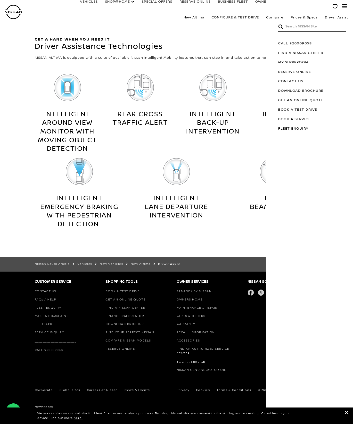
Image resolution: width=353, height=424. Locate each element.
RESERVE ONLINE (178, 6)
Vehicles (72, 6)
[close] (346, 413)
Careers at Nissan (102, 390)
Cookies (203, 390)
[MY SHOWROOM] (335, 7)
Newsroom (44, 407)
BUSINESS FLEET (216, 6)
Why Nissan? (307, 6)
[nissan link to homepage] (13, 12)
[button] (344, 6)
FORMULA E (276, 6)
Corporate (44, 390)
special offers (140, 6)
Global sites (69, 390)
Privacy (183, 390)
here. (78, 418)
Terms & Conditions (234, 390)
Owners (246, 6)
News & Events (137, 390)
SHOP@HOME (100, 6)
